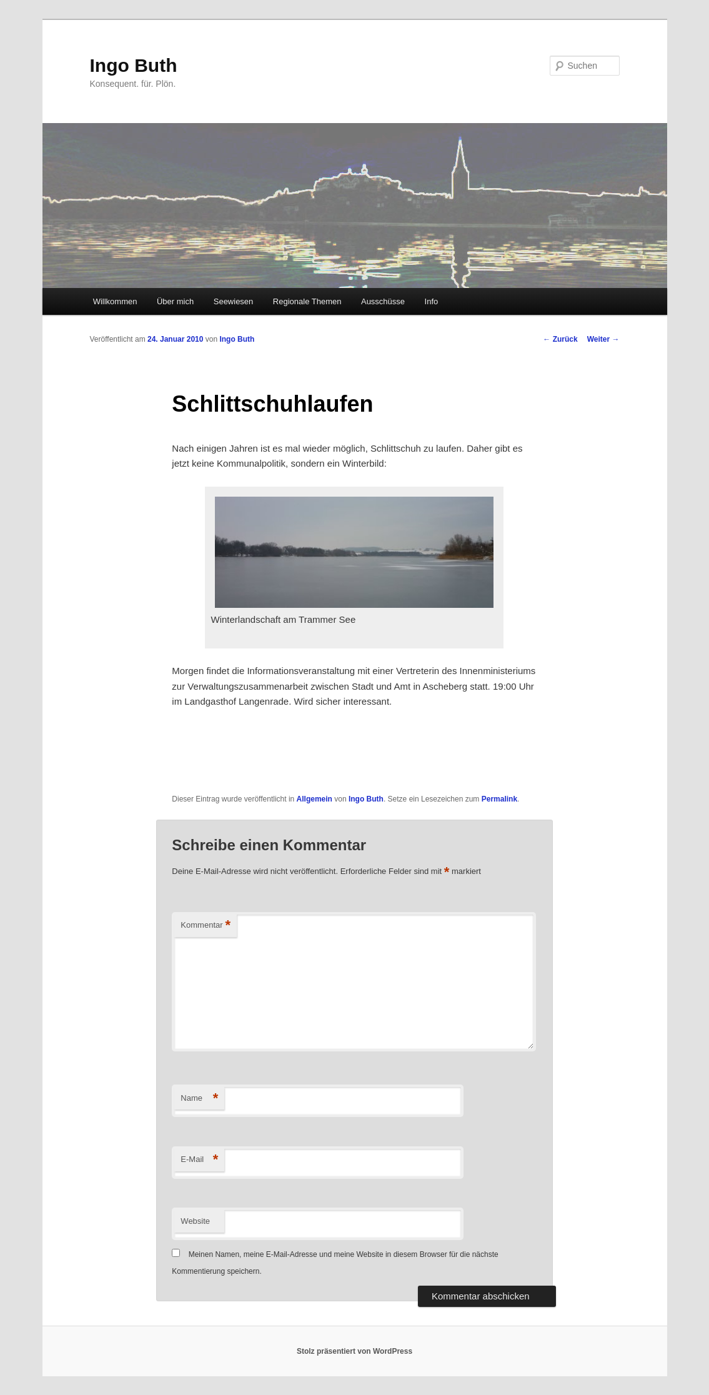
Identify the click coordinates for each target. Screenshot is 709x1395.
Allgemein (314, 799)
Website (195, 1221)
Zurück (560, 339)
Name (199, 1099)
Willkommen (115, 301)
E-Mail (199, 1160)
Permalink (499, 799)
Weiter (603, 339)
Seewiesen (234, 301)
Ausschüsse (383, 301)
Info (432, 301)
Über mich (175, 301)
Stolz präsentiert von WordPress (354, 1351)
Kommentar (206, 925)
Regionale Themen (307, 301)
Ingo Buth (133, 65)
